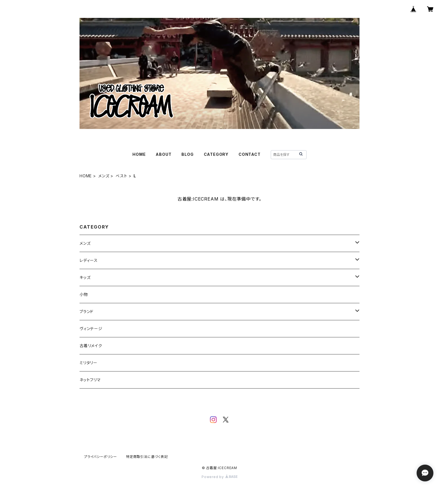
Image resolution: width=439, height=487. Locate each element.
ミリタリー (88, 362)
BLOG (187, 154)
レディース (89, 260)
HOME (139, 154)
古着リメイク (91, 345)
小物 (84, 294)
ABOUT (163, 154)
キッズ (85, 277)
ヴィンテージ (91, 328)
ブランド (87, 311)
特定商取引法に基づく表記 (147, 457)
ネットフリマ (90, 379)
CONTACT (250, 154)
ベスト (121, 175)
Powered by (219, 477)
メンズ (103, 175)
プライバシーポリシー (100, 457)
